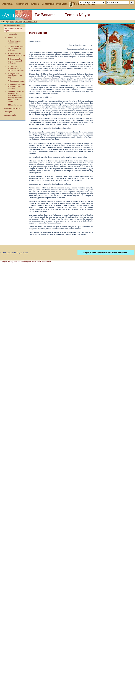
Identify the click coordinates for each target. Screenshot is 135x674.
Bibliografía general (15, 105)
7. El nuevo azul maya (16, 81)
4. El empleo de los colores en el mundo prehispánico (15, 61)
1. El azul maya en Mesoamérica (14, 42)
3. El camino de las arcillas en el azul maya (16, 54)
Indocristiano (22, 4)
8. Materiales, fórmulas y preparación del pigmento (16, 86)
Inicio (12, 22)
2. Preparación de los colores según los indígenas (15, 48)
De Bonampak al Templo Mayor (26, 22)
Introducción (12, 37)
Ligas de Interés (10, 115)
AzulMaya (7, 4)
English (35, 4)
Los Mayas (8, 112)
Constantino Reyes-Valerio (57, 4)
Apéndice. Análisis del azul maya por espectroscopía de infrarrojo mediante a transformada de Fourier (16, 96)
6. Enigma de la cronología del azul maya (15, 75)
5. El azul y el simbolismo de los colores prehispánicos (16, 68)
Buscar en (75, 2)
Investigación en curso (12, 108)
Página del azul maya (12, 25)
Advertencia (12, 34)
